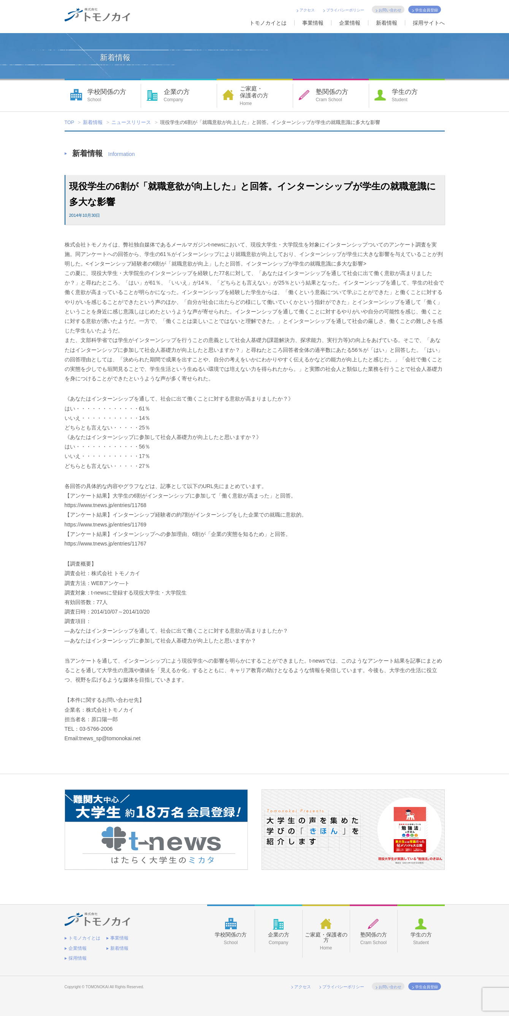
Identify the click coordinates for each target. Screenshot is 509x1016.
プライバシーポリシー (345, 10)
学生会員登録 (426, 10)
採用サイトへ (429, 23)
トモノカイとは (268, 23)
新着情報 (386, 23)
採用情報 (77, 954)
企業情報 (349, 23)
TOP (70, 123)
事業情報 (312, 23)
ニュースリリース (131, 123)
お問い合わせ (390, 10)
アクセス (307, 10)
